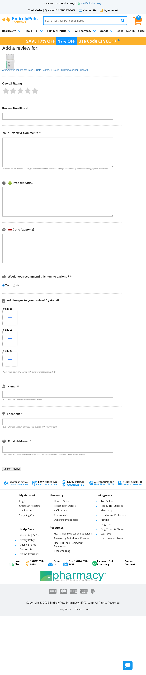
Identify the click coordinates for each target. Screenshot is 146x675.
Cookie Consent (130, 562)
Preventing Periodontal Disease (71, 538)
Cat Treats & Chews (112, 538)
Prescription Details (65, 505)
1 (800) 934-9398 (35, 562)
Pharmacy (106, 510)
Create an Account (29, 505)
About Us (25, 535)
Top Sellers (107, 501)
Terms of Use (81, 609)
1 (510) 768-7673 (66, 10)
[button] (5, 90)
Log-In (22, 501)
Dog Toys (106, 524)
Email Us (54, 562)
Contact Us (89, 10)
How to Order (61, 501)
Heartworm (11, 30)
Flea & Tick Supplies (112, 505)
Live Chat (15, 562)
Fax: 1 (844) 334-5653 (75, 562)
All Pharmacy (85, 30)
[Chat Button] (121, 664)
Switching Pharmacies (66, 519)
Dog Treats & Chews (112, 529)
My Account (111, 10)
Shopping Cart (27, 515)
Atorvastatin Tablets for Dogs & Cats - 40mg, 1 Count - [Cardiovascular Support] (45, 70)
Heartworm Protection (113, 515)
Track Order (35, 10)
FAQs (36, 535)
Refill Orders (61, 510)
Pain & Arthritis (58, 30)
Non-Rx (130, 30)
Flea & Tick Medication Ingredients (73, 533)
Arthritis (105, 519)
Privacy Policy (27, 540)
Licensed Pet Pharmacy (102, 562)
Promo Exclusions (30, 554)
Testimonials (61, 515)
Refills (119, 30)
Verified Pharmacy (91, 3)
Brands (106, 30)
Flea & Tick (34, 30)
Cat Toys (106, 533)
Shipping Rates (28, 544)
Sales (141, 30)
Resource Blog (62, 550)
